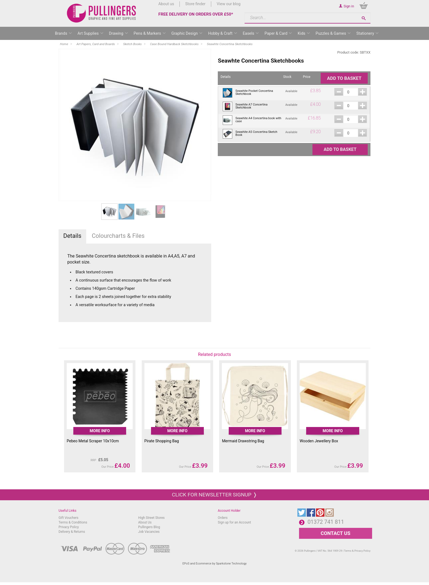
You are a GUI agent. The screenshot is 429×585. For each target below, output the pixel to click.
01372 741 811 (326, 522)
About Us (145, 522)
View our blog (228, 4)
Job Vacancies (149, 532)
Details (72, 235)
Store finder (195, 4)
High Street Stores (151, 518)
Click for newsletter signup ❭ (214, 495)
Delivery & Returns (72, 532)
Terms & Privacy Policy (357, 550)
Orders (223, 518)
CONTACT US (335, 533)
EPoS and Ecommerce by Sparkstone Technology (214, 563)
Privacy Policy (69, 527)
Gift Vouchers (69, 518)
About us (166, 4)
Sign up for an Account (234, 522)
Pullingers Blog (149, 527)
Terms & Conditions (73, 522)
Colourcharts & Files (118, 235)
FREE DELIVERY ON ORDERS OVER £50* (195, 14)
